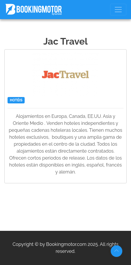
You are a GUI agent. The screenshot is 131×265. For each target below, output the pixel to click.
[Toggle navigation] (118, 9)
